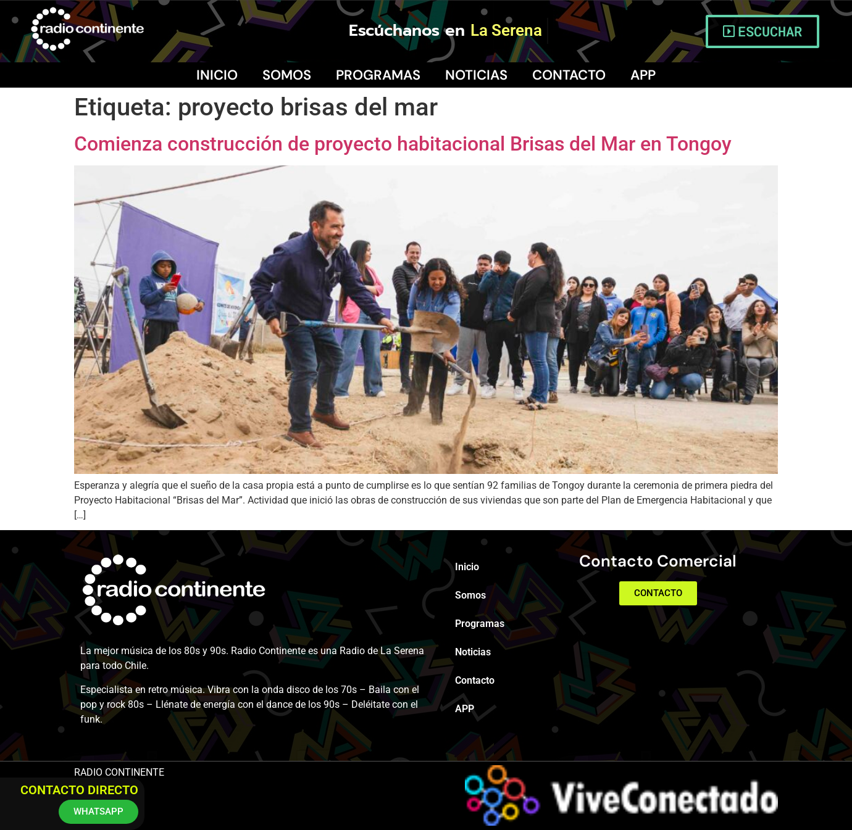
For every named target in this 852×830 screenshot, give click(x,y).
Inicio (217, 75)
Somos (286, 75)
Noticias (476, 75)
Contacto (569, 75)
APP (643, 75)
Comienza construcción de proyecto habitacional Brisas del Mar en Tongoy (403, 144)
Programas (378, 75)
